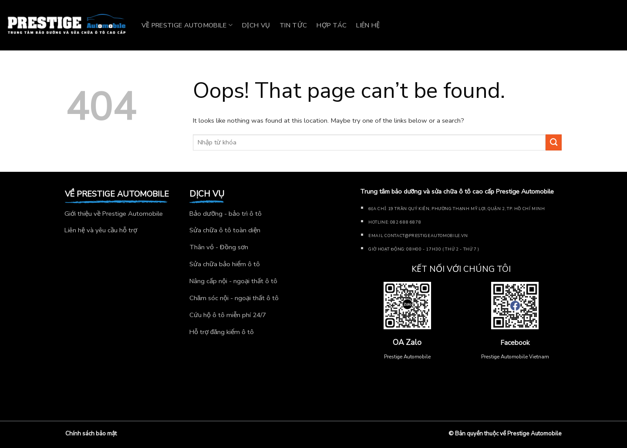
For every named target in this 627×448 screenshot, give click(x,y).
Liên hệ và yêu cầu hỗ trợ (100, 230)
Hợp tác (332, 25)
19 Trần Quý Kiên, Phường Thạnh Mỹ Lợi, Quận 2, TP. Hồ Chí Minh (466, 208)
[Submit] (554, 142)
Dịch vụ (256, 25)
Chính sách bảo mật (91, 433)
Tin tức (293, 25)
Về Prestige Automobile (187, 25)
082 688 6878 (405, 222)
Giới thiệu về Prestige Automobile (113, 213)
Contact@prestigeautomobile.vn (426, 235)
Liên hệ (368, 25)
